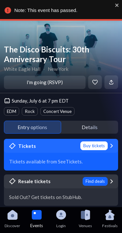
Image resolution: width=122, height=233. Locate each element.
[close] (115, 5)
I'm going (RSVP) (45, 82)
